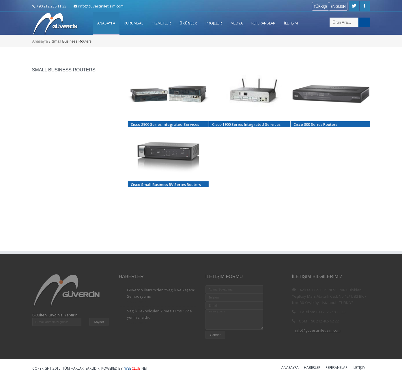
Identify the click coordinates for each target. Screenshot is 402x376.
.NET (136, 368)
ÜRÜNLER (188, 23)
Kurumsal (133, 23)
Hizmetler (161, 23)
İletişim (291, 23)
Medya (237, 23)
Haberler (312, 368)
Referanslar (263, 23)
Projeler (213, 23)
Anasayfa (106, 23)
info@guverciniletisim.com (101, 6)
